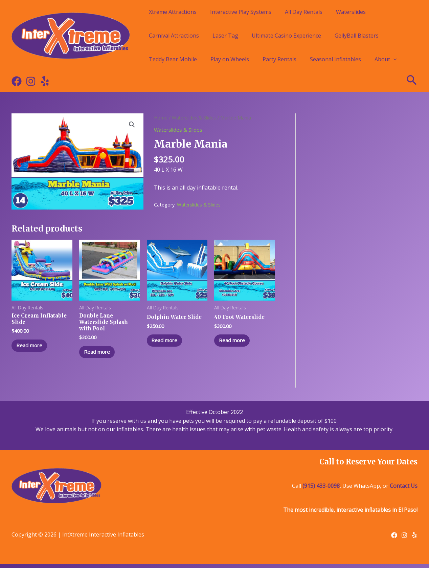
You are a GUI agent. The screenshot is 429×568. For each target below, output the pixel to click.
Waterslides (351, 12)
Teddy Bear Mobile (173, 59)
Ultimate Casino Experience (286, 35)
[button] (132, 125)
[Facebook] (17, 81)
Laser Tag (225, 35)
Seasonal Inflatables (335, 59)
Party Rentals (279, 59)
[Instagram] (31, 81)
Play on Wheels (229, 59)
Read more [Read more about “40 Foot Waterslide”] (234, 341)
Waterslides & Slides (195, 117)
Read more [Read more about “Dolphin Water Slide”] (167, 341)
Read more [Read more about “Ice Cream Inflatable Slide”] (32, 347)
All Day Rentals (303, 12)
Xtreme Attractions (173, 12)
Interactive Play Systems (240, 12)
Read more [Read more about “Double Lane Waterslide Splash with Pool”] (99, 354)
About (386, 59)
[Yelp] (45, 81)
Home (161, 117)
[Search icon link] (412, 81)
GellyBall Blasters (357, 35)
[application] (393, 59)
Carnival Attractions (174, 35)
